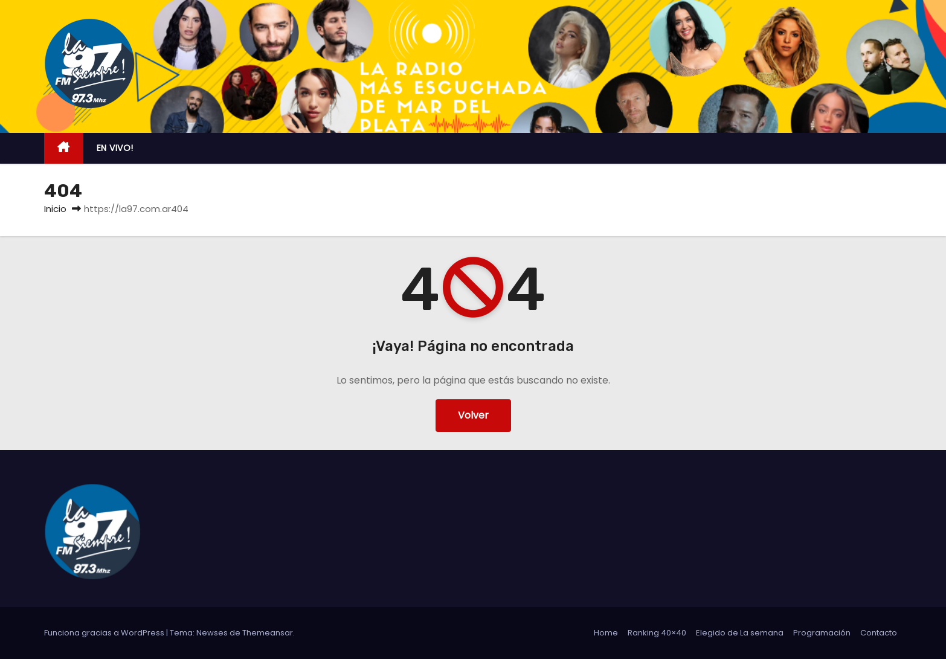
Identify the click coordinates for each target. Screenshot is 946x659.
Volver (473, 415)
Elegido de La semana (740, 632)
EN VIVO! (115, 148)
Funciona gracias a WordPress (105, 632)
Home (606, 632)
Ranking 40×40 (657, 632)
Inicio (55, 208)
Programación (822, 632)
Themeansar (267, 632)
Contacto (878, 632)
